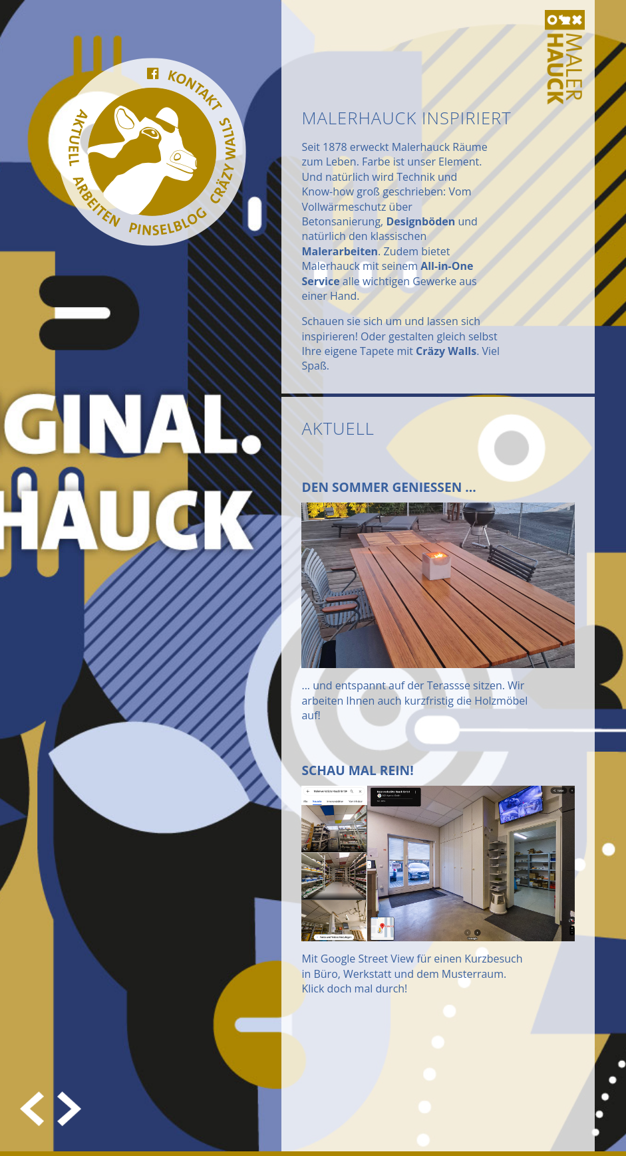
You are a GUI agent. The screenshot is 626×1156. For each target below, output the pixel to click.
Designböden (420, 221)
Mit (310, 958)
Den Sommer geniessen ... (388, 487)
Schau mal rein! (357, 770)
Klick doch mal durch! (354, 988)
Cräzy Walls (446, 351)
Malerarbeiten (339, 251)
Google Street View (367, 958)
